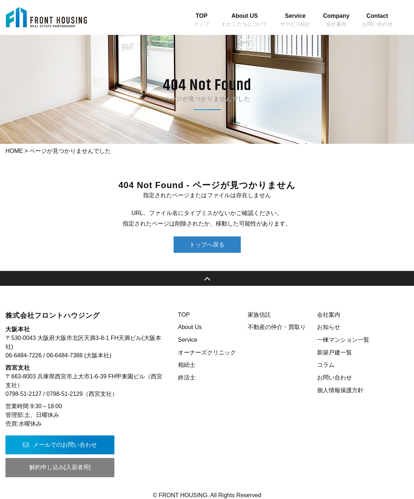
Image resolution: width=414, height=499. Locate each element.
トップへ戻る (207, 245)
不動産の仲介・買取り (277, 327)
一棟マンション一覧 (343, 340)
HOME (14, 151)
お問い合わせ (334, 377)
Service (187, 340)
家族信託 (259, 315)
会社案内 (328, 315)
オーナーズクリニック (207, 352)
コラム (325, 365)
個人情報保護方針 (340, 390)
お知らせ (328, 327)
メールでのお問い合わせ (60, 445)
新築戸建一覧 (334, 352)
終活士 (186, 377)
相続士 (186, 365)
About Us (190, 327)
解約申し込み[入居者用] (60, 467)
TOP (184, 315)
